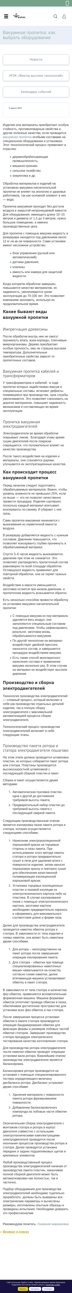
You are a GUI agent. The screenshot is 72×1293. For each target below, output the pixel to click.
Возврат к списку (16, 1231)
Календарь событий (36, 92)
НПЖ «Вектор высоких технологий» (36, 75)
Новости (36, 59)
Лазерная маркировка (53, 1224)
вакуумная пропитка (17, 137)
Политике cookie (53, 1285)
